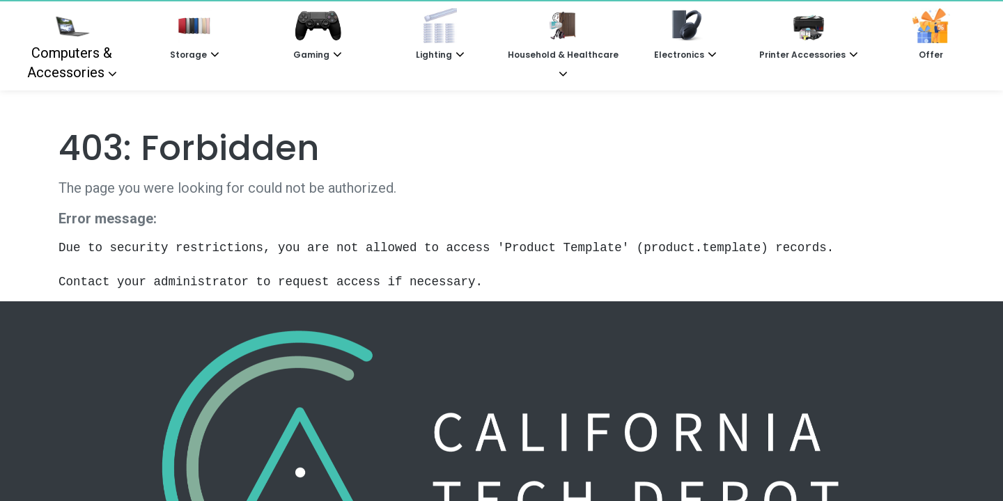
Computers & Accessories (70, 44)
